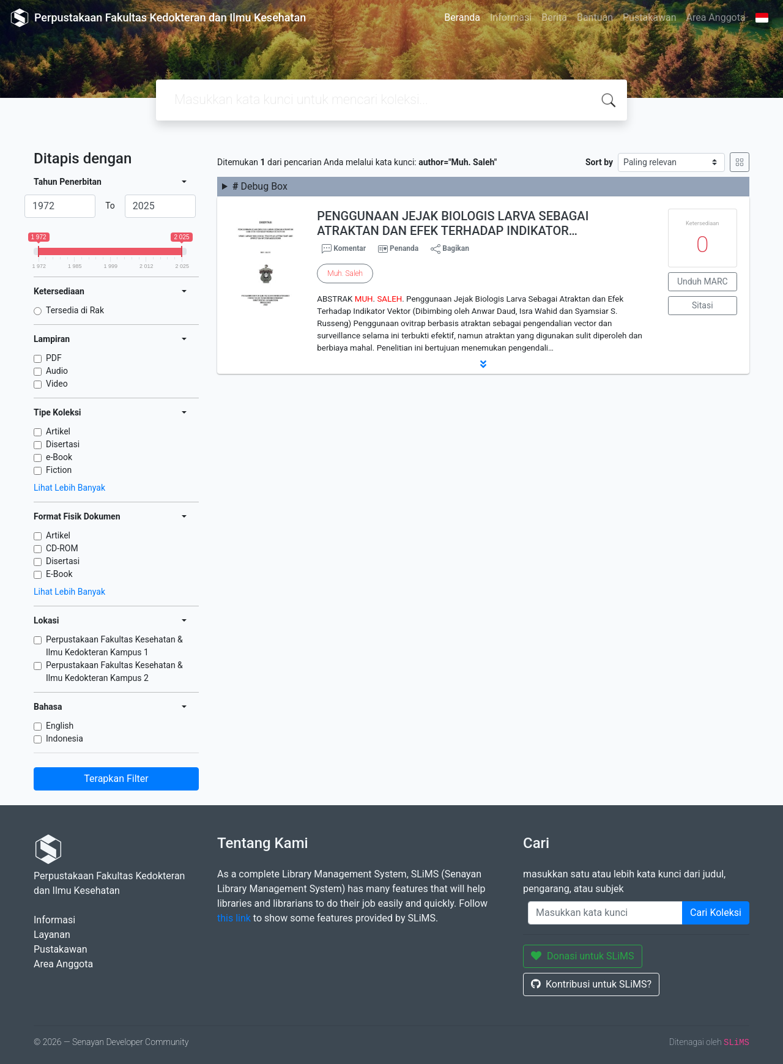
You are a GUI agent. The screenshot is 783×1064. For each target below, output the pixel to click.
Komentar (344, 249)
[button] (483, 364)
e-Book (59, 457)
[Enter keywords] (605, 912)
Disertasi (63, 444)
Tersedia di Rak (75, 310)
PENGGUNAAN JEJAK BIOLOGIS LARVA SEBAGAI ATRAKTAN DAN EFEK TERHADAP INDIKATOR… (452, 223)
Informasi (511, 17)
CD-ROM (62, 548)
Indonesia (64, 738)
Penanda (404, 248)
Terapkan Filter (116, 778)
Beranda (462, 17)
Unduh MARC (702, 281)
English (59, 726)
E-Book (59, 574)
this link (234, 918)
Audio (57, 371)
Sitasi (702, 305)
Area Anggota (716, 17)
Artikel (58, 431)
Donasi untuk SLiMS (582, 956)
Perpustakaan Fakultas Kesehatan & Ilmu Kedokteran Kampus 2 (114, 671)
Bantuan (595, 17)
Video (57, 384)
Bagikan (450, 249)
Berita (554, 17)
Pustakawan (649, 17)
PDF (54, 358)
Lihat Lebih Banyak (69, 488)
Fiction (59, 470)
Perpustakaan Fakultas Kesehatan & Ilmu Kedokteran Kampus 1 (114, 645)
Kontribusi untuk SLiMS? (591, 984)
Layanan (52, 934)
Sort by (599, 162)
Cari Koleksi (715, 912)
